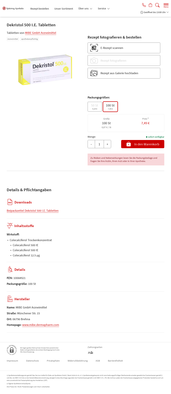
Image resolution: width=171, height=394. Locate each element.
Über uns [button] (83, 8)
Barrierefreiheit (115, 360)
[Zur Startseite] (14, 8)
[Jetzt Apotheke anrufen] (142, 5)
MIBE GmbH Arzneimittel (40, 33)
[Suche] (157, 5)
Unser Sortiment (63, 8)
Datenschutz (32, 360)
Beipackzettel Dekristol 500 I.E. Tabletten (33, 210)
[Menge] (99, 144)
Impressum (12, 360)
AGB (98, 360)
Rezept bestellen (39, 8)
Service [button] (102, 8)
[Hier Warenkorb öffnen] (150, 5)
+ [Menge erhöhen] (107, 144)
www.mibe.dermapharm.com (40, 325)
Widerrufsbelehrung (78, 360)
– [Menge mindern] (91, 144)
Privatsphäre (53, 360)
